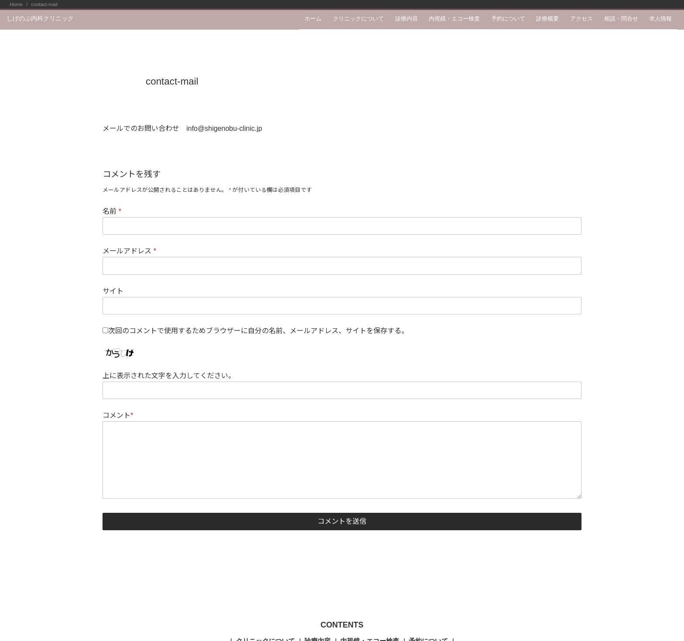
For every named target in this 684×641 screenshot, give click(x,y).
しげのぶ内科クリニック (40, 18)
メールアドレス (129, 251)
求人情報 (660, 19)
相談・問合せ (621, 19)
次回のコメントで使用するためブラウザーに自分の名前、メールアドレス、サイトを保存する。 (258, 330)
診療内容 (406, 19)
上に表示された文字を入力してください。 (169, 375)
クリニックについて (358, 19)
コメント (118, 415)
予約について (508, 19)
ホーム (312, 19)
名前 (112, 211)
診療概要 (547, 19)
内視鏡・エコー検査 (454, 19)
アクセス (581, 19)
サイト (113, 291)
